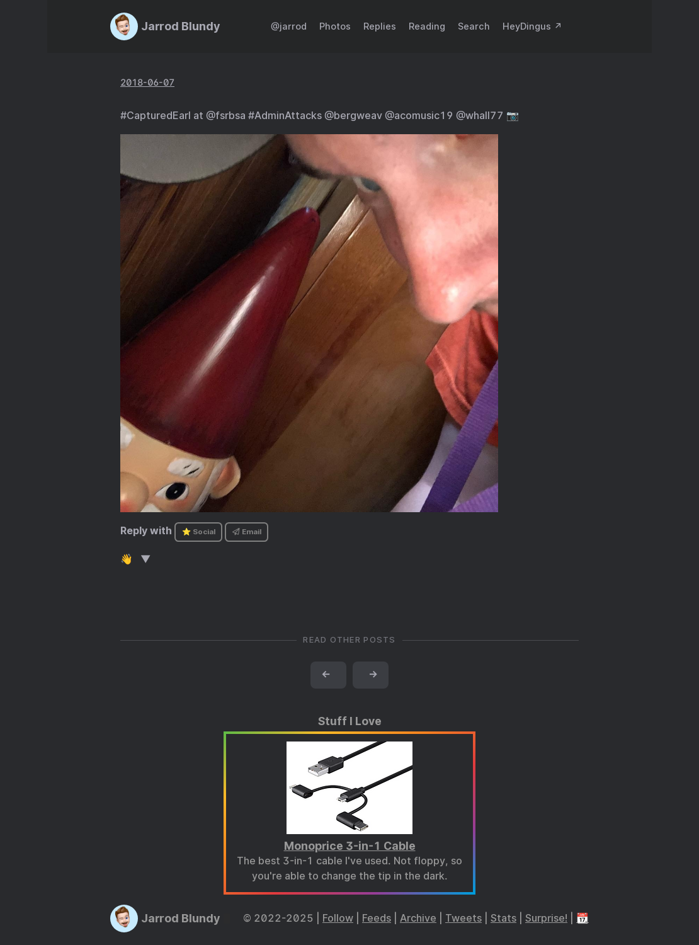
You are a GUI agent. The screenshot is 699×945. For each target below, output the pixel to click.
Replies (379, 26)
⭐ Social (198, 531)
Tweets (463, 918)
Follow (337, 918)
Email (246, 531)
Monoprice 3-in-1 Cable (350, 845)
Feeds (376, 918)
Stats (503, 918)
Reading (427, 26)
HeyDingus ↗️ (532, 26)
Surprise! (546, 918)
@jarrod (289, 26)
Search (474, 26)
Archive (418, 918)
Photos (335, 26)
